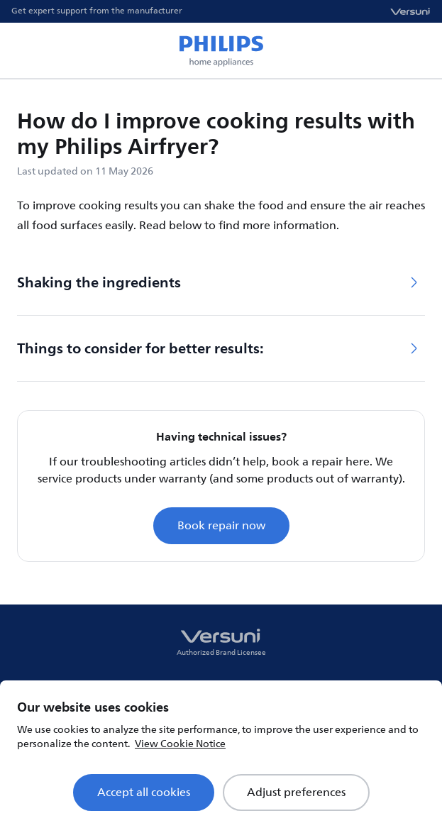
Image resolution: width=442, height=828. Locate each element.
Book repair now (221, 526)
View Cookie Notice (180, 744)
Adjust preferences (296, 792)
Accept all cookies (143, 792)
